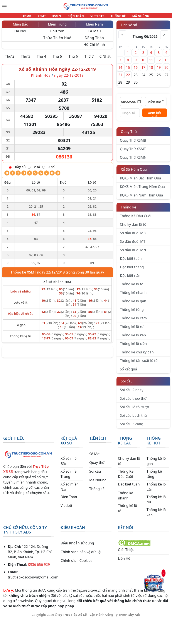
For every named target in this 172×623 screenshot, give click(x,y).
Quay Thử (129, 134)
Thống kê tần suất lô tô (139, 363)
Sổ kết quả (128, 371)
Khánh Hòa (41, 78)
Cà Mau (94, 33)
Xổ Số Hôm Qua (134, 172)
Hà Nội (20, 33)
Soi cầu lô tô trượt (134, 409)
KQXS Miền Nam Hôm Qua (141, 197)
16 (136, 70)
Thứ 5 (57, 59)
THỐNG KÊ (114, 17)
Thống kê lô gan (133, 303)
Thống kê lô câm (133, 320)
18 (151, 70)
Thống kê (128, 209)
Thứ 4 (41, 59)
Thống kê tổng (132, 312)
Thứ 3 (25, 59)
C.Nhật (105, 59)
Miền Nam (94, 26)
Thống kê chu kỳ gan (137, 354)
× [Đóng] (163, 573)
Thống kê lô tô (131, 286)
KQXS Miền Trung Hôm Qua (142, 189)
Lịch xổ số (129, 27)
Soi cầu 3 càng (131, 426)
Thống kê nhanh (133, 295)
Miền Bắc (20, 26)
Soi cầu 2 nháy (131, 392)
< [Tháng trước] (123, 37)
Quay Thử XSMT (133, 151)
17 (143, 70)
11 (151, 62)
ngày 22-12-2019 (69, 78)
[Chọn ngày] (131, 104)
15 (128, 70)
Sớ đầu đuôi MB (133, 235)
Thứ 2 (9, 59)
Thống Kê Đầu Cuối (135, 218)
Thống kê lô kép (133, 337)
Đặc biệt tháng (132, 269)
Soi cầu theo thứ (133, 401)
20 (166, 70)
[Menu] (4, 6)
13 (166, 62)
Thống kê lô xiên (133, 346)
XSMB (33, 17)
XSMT (46, 17)
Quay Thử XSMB (133, 143)
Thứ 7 (89, 59)
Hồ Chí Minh (94, 47)
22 (128, 77)
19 (159, 70)
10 (143, 62)
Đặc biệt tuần (131, 261)
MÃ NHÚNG (134, 17)
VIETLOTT (95, 17)
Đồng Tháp (94, 40)
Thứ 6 (73, 59)
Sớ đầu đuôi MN (133, 252)
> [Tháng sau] (164, 37)
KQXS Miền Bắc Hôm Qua (140, 180)
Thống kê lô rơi (132, 329)
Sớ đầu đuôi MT (132, 244)
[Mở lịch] (139, 104)
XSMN (58, 17)
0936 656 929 (39, 567)
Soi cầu (127, 383)
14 (120, 70)
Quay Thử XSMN (133, 160)
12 (159, 62)
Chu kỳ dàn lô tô (133, 227)
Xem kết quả (154, 116)
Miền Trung (57, 26)
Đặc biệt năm (131, 278)
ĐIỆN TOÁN (76, 17)
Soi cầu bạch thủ (133, 418)
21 (120, 77)
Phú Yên (57, 33)
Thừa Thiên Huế (57, 40)
